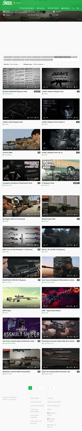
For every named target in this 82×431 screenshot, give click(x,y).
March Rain (8, 374)
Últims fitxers (34, 398)
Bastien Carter (48, 374)
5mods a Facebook (51, 420)
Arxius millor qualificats (34, 416)
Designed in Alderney (10, 397)
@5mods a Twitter (52, 414)
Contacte (50, 398)
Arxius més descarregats (34, 410)
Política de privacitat (54, 402)
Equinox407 (8, 185)
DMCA (49, 409)
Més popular (33, 64)
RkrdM (7, 252)
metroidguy (8, 155)
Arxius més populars (37, 405)
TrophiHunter (9, 93)
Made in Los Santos (9, 399)
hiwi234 (46, 221)
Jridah (46, 93)
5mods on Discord (51, 426)
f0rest (6, 313)
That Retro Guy (48, 343)
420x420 (46, 185)
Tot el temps (11, 64)
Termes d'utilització (53, 405)
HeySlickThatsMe (49, 282)
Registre (65, 8)
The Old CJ (8, 282)
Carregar (41, 8)
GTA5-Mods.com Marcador (36, 422)
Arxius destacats (35, 402)
